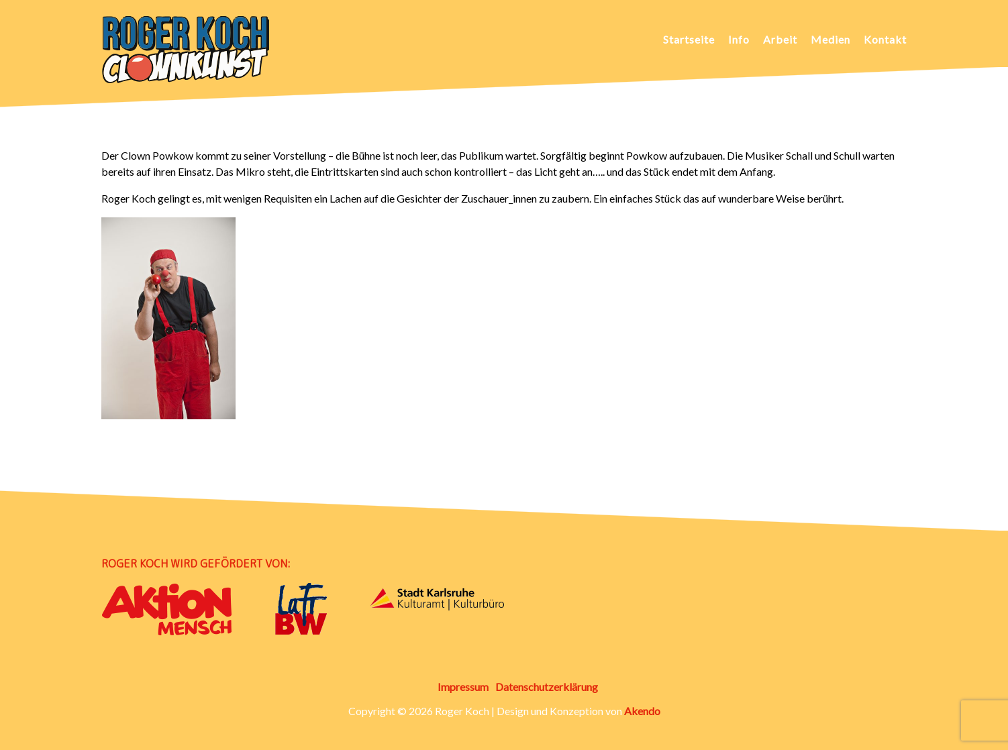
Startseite (689, 39)
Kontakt (885, 39)
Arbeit (780, 39)
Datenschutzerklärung (546, 686)
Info (739, 39)
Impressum (463, 686)
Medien (830, 39)
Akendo (642, 710)
